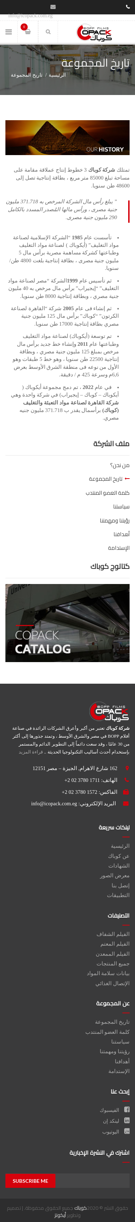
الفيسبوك (115, 1110)
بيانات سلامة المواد (108, 973)
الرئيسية (57, 75)
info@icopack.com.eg (54, 803)
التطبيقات (118, 895)
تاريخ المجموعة (105, 479)
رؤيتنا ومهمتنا (115, 520)
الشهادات (119, 866)
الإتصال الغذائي (112, 983)
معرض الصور (115, 875)
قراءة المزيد (31, 752)
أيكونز (60, 1215)
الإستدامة (119, 548)
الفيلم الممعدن (113, 954)
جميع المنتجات (113, 964)
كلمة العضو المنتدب (108, 493)
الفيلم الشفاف (113, 934)
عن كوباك (119, 856)
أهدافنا (121, 534)
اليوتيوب (116, 1132)
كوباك (80, 1208)
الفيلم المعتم (115, 944)
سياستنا (121, 506)
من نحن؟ (120, 465)
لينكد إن (116, 1121)
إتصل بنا (121, 885)
